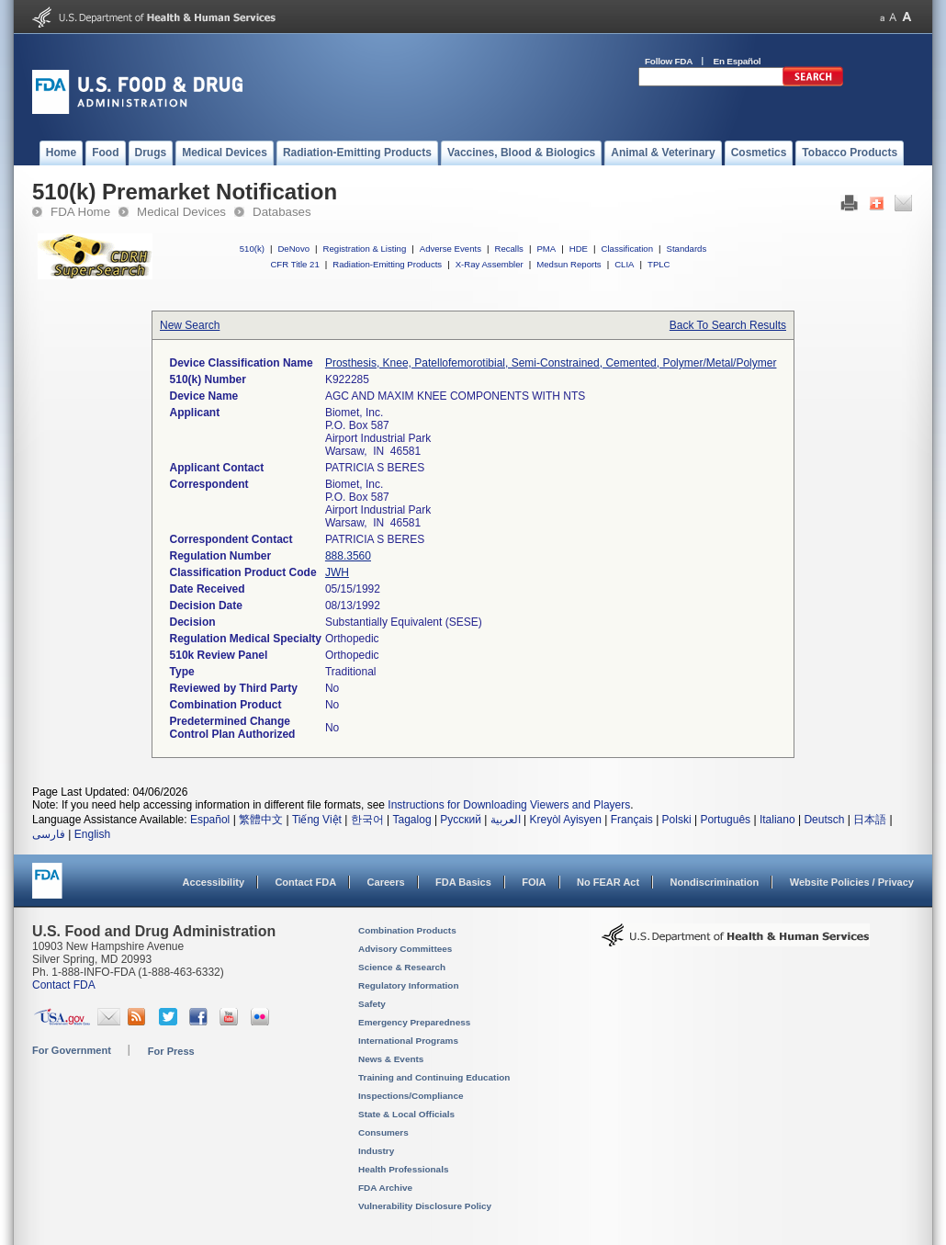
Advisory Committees (405, 949)
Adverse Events (450, 248)
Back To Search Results (728, 325)
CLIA (624, 264)
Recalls (508, 248)
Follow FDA (669, 61)
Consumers (383, 1132)
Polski (677, 819)
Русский (460, 819)
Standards (687, 248)
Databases (282, 212)
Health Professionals (403, 1169)
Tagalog (412, 819)
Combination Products (407, 930)
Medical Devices (181, 212)
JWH (337, 572)
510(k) (252, 248)
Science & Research (401, 967)
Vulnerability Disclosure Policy (424, 1206)
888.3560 (348, 555)
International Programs (408, 1041)
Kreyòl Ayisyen (565, 819)
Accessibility (213, 882)
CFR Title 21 (294, 264)
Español (210, 819)
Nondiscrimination (715, 882)
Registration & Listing (365, 248)
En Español (737, 61)
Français (632, 819)
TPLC (659, 264)
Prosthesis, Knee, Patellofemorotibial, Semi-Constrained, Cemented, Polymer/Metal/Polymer (551, 363)
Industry (376, 1151)
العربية (505, 819)
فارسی (48, 834)
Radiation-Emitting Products (387, 264)
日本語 (869, 819)
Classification (627, 248)
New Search (190, 325)
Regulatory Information (408, 985)
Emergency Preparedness (414, 1022)
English (92, 834)
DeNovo (293, 248)
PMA (546, 248)
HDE (578, 248)
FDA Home (80, 212)
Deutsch (824, 819)
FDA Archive (385, 1188)
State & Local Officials (406, 1114)
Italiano (777, 819)
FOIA (534, 882)
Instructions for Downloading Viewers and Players (509, 804)
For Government (71, 1050)
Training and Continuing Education (434, 1077)
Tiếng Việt (317, 819)
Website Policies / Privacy (852, 882)
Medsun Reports (568, 264)
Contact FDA (305, 882)
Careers (386, 882)
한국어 (367, 819)
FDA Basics (463, 882)
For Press (171, 1051)
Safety (372, 1004)
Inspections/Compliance (411, 1096)
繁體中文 (261, 819)
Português (725, 819)
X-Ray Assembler (490, 264)
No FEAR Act (608, 882)
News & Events (390, 1059)
